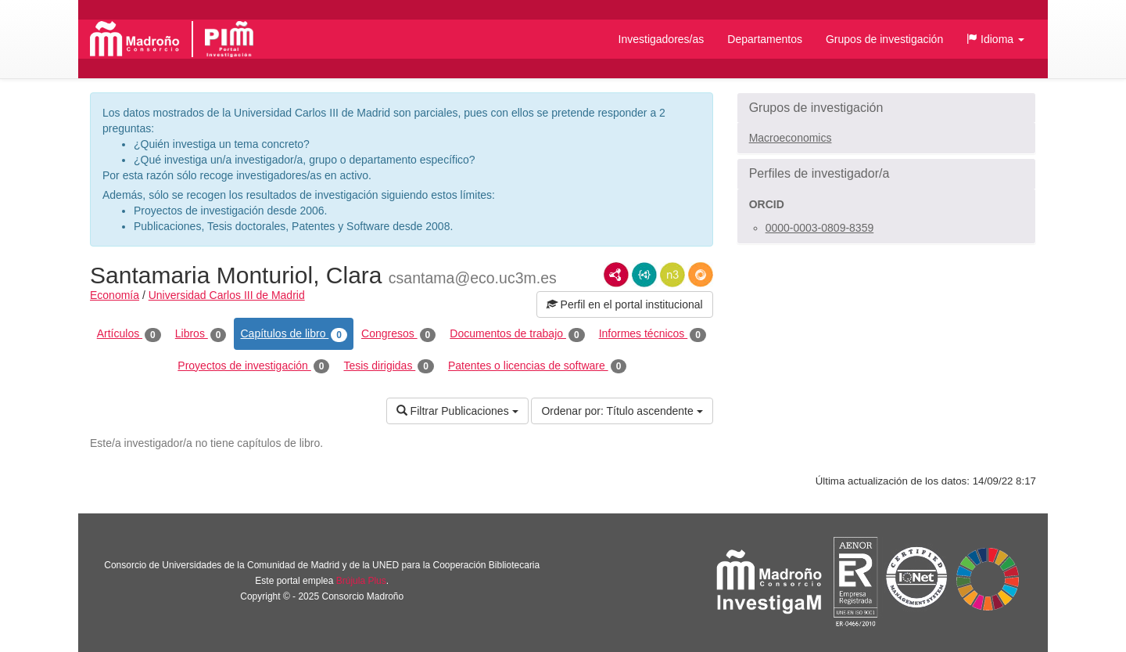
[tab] (886, 108)
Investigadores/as (662, 39)
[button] (995, 39)
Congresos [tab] (398, 334)
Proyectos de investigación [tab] (253, 366)
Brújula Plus (361, 580)
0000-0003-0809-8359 (820, 228)
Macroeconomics (790, 137)
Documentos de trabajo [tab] (517, 334)
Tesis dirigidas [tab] (388, 366)
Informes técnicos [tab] (652, 334)
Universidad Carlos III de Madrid (227, 295)
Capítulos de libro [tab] (293, 334)
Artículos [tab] (129, 334)
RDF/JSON (700, 274)
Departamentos (764, 39)
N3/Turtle (672, 274)
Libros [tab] (201, 334)
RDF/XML (616, 274)
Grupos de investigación (884, 39)
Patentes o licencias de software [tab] (537, 366)
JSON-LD (644, 274)
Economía (114, 295)
